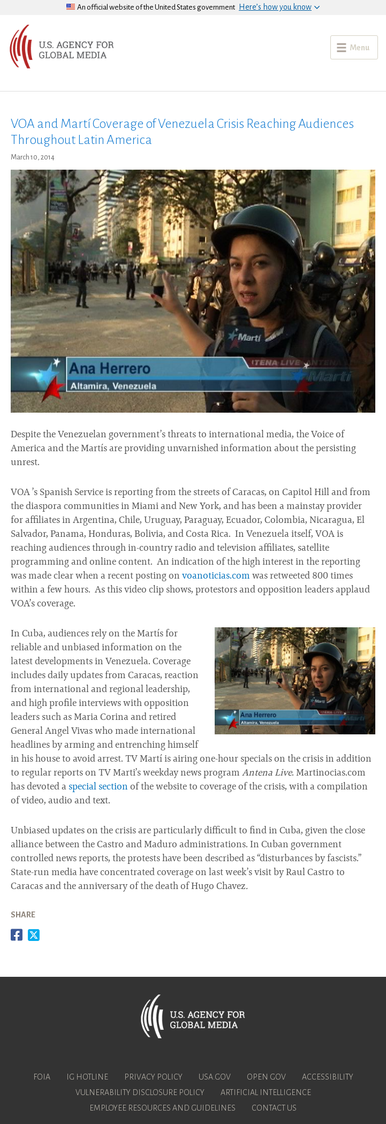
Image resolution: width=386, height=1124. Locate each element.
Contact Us (274, 1108)
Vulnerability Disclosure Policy (140, 1092)
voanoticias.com (216, 576)
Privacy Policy (153, 1077)
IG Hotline (87, 1077)
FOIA (41, 1077)
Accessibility (327, 1077)
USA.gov (215, 1077)
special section (98, 787)
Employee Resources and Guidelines (162, 1108)
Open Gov (266, 1077)
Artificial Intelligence (266, 1092)
